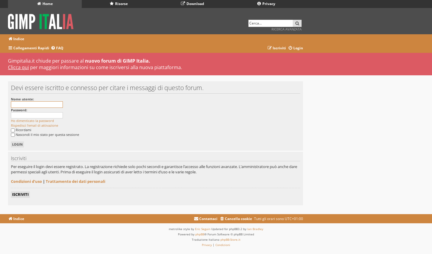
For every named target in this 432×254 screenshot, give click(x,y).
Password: (19, 110)
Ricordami (21, 130)
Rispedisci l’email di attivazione (34, 125)
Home (45, 3)
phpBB (199, 234)
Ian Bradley (255, 229)
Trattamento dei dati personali (75, 181)
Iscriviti (20, 194)
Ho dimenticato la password (32, 120)
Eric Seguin (202, 229)
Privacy (266, 3)
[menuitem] (57, 48)
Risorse (119, 3)
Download (192, 3)
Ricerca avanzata (286, 29)
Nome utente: (22, 99)
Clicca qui (18, 67)
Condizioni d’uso (26, 181)
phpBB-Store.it (230, 239)
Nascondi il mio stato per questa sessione (45, 134)
